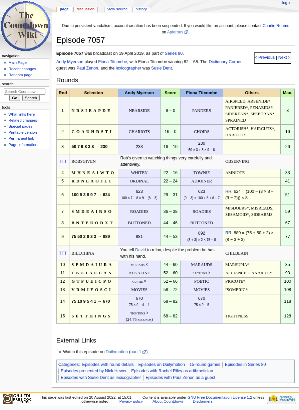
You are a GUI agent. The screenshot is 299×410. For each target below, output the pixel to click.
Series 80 (174, 53)
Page (64, 9)
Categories (68, 364)
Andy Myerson (69, 61)
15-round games (205, 364)
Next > (284, 57)
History (141, 9)
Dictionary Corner (225, 61)
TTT (63, 161)
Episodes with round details (107, 364)
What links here (21, 114)
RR (228, 191)
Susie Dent (161, 68)
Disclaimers (203, 401)
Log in (286, 3)
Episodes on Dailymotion (161, 364)
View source (117, 9)
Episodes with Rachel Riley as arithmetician (172, 371)
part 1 (135, 352)
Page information (22, 145)
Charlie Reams (276, 25)
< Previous (265, 57)
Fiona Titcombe (112, 61)
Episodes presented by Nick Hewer (93, 371)
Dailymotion (117, 352)
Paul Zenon (87, 68)
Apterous (175, 32)
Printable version (22, 132)
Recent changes (22, 69)
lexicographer (128, 68)
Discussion (85, 9)
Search (8, 84)
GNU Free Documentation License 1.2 (220, 397)
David (140, 250)
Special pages (20, 126)
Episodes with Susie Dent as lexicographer (101, 377)
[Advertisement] (24, 201)
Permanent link (21, 138)
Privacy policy (131, 401)
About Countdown (168, 401)
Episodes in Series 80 (245, 364)
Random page (20, 75)
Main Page (17, 62)
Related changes (22, 120)
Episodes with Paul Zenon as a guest (180, 377)
